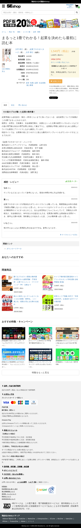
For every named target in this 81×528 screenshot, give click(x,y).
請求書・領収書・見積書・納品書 (15, 467)
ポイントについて (9, 470)
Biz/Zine (60, 519)
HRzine (5, 521)
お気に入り (56, 81)
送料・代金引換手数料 (11, 386)
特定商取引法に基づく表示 (10, 489)
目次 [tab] (12, 105)
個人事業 (29, 85)
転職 (32, 83)
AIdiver (23, 521)
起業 (36, 83)
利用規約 (4, 486)
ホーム (4, 32)
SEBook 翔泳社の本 (9, 519)
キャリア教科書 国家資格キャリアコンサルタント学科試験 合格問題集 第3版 (66, 279)
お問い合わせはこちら (11, 478)
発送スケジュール (9, 430)
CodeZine (22, 519)
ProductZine (14, 521)
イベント (31, 521)
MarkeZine (31, 519)
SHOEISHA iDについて (8, 499)
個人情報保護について (8, 491)
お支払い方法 (8, 394)
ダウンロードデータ (14, 249)
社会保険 (42, 83)
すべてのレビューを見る (68, 235)
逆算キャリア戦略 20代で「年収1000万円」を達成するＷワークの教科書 (66, 298)
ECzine (52, 519)
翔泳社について (6, 496)
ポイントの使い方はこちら (60, 62)
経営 (27, 83)
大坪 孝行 (19, 49)
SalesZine (69, 519)
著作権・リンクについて (9, 494)
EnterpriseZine (43, 519)
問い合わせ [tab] (22, 105)
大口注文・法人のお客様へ (13, 474)
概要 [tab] (5, 105)
